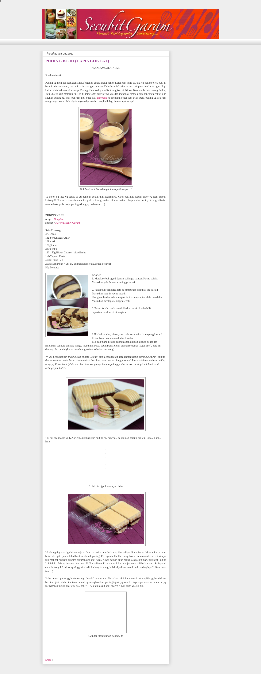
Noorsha (102, 97)
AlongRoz (58, 219)
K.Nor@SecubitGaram (67, 222)
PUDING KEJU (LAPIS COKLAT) (77, 61)
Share (48, 659)
